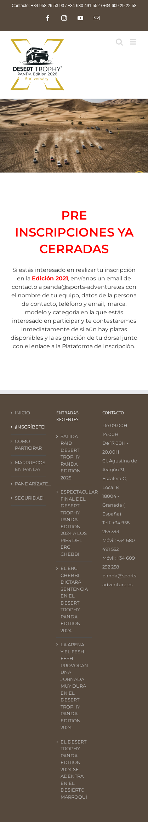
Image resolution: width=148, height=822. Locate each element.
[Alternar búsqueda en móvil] (119, 42)
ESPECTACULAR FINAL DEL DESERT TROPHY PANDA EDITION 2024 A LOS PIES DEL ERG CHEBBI (74, 523)
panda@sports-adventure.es (83, 287)
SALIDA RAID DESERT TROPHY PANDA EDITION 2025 (71, 456)
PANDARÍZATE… (28, 483)
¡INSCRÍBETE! (28, 427)
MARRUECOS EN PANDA (28, 466)
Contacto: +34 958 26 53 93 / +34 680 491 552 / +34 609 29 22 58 (74, 5)
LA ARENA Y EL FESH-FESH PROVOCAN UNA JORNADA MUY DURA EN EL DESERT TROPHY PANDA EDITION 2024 (74, 686)
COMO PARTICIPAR (28, 444)
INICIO (22, 412)
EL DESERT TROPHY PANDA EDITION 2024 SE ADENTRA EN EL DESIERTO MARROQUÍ (74, 769)
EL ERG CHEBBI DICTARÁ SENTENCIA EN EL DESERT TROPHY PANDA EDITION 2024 (74, 599)
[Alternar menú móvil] (133, 42)
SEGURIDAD (28, 498)
